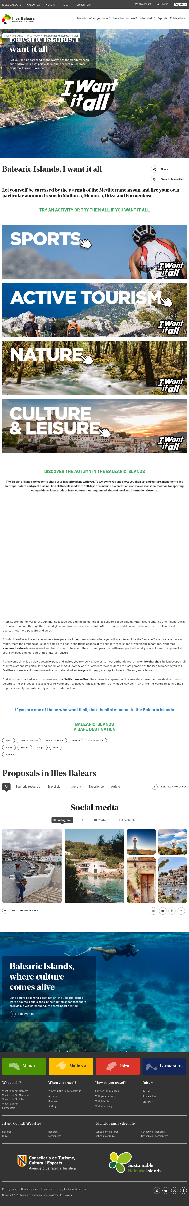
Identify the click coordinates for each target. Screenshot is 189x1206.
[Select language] (180, 4)
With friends (102, 1101)
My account (143, 3)
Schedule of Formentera (154, 1135)
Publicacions (149, 1096)
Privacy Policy (10, 1188)
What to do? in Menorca (15, 1095)
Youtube (101, 820)
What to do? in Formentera (10, 1105)
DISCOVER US (26, 1013)
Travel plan (55, 786)
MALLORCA (33, 4)
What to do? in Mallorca (15, 1090)
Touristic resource (28, 786)
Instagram (62, 820)
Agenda (162, 18)
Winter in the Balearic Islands (64, 1090)
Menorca (53, 1131)
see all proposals (174, 786)
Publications (178, 18)
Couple (40, 747)
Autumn (10, 754)
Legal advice (48, 1188)
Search (162, 3)
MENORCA (52, 4)
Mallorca (6, 1131)
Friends (25, 747)
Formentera (54, 1135)
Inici (6, 35)
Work (55, 747)
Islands (81, 18)
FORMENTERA (83, 4)
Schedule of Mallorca (106, 1131)
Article (115, 786)
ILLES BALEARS (11, 4)
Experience (96, 786)
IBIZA (66, 4)
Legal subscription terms (73, 1188)
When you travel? (100, 18)
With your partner (105, 1095)
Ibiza (5, 1135)
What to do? (147, 18)
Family (9, 747)
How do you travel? (125, 18)
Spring (52, 1106)
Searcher (147, 1101)
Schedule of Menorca (153, 1131)
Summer (53, 1101)
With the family (103, 1106)
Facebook (127, 820)
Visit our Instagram (25, 910)
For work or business (107, 1090)
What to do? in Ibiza (13, 1099)
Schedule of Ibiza (105, 1135)
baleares (17, 35)
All (6, 786)
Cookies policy (29, 1188)
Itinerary (75, 786)
